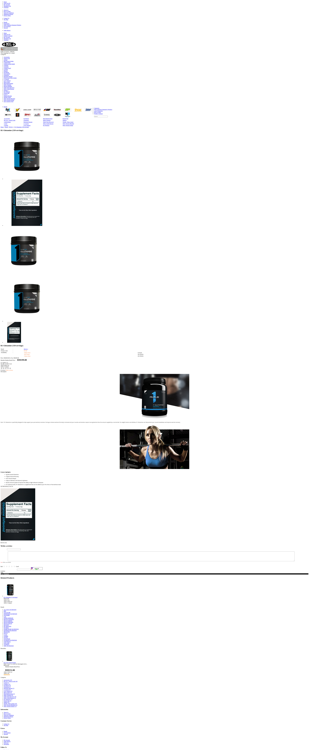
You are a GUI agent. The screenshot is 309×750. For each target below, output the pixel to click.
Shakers (65, 120)
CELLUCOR (7, 614)
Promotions (6, 23)
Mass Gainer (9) (8, 694)
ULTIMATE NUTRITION (10, 642)
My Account (7, 4)
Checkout (6, 7)
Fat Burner (6, 72)
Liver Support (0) (8, 693)
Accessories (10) (8, 682)
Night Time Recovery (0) (10, 698)
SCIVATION (7, 640)
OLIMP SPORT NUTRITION (11, 631)
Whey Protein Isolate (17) (10, 708)
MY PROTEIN (7, 628)
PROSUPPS (7, 633)
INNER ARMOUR (8, 620)
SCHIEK (6, 638)
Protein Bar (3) (7, 702)
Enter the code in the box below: (9, 571)
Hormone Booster (8, 76)
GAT (5, 618)
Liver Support (7, 80)
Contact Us (6, 18)
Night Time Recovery (9, 87)
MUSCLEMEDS (8, 622)
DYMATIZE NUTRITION (10, 615)
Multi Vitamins (7, 85)
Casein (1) (6, 684)
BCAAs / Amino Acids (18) (10, 683)
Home (5, 2)
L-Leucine (6, 79)
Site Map (6, 19)
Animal (5, 60)
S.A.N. (5, 636)
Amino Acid (7, 58)
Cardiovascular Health (9, 64)
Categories (96, 108)
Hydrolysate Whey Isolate (10, 78)
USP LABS (6, 645)
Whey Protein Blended (9, 98)
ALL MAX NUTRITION (10, 611)
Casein (5, 123)
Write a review (9, 370)
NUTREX (6, 629)
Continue (3, 573)
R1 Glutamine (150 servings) (22, 127)
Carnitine (6, 65)
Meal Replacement (8, 83)
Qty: (3, 364)
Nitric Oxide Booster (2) (10, 700)
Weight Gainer (7, 97)
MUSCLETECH (8, 625)
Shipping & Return (8, 14)
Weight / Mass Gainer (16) (10, 705)
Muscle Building (8, 86)
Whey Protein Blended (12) (10, 707)
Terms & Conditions (9, 13)
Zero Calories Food (8, 101)
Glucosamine (7, 73)
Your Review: (4, 562)
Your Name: (4, 549)
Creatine (6, 69)
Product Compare (8, 36)
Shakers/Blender (8, 96)
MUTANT (6, 627)
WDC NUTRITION (9, 647)
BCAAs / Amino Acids (9, 120)
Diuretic (6, 71)
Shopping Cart (7, 6)
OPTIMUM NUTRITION (10, 632)
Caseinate (6, 66)
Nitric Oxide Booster (9, 89)
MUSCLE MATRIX (9, 621)
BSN (5, 613)
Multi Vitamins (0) (8, 697)
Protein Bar (6, 93)
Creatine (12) (7, 686)
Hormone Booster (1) (9, 690)
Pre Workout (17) (8, 701)
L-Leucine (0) (7, 691)
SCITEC (6, 639)
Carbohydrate (7, 62)
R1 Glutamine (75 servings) (10, 599)
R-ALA (5, 94)
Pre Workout (7, 91)
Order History (7, 30)
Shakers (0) (6, 704)
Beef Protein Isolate (9, 61)
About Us (6, 10)
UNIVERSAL (7, 643)
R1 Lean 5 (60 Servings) (10, 664)
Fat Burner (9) (7, 687)
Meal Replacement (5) (9, 695)
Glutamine (6, 75)
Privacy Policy (7, 15)
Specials (6, 27)
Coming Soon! (7, 68)
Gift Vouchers (7, 26)
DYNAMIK (7, 617)
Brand (6, 127)
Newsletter (6, 746)
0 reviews (3, 370)
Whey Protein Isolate (9, 100)
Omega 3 (6, 90)
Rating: (2, 566)
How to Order (7, 11)
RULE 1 (11, 127)
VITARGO (6, 646)
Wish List (6, 744)
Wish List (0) (7, 3)
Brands (5, 22)
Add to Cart (9, 364)
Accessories (7, 57)
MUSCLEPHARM (8, 624)
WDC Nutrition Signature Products (12, 25)
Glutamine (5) (7, 688)
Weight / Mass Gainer (68, 122)
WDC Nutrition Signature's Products (103, 109)
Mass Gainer (7, 82)
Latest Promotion (98, 111)
